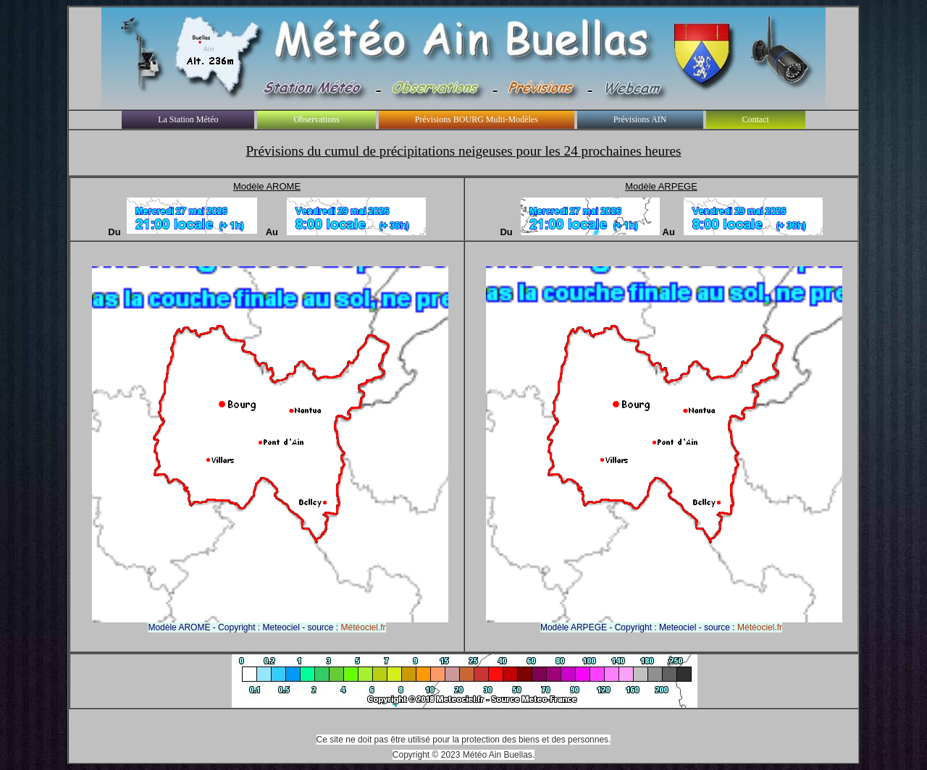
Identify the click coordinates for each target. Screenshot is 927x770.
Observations (316, 119)
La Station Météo (188, 119)
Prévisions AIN (640, 119)
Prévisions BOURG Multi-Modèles (476, 119)
